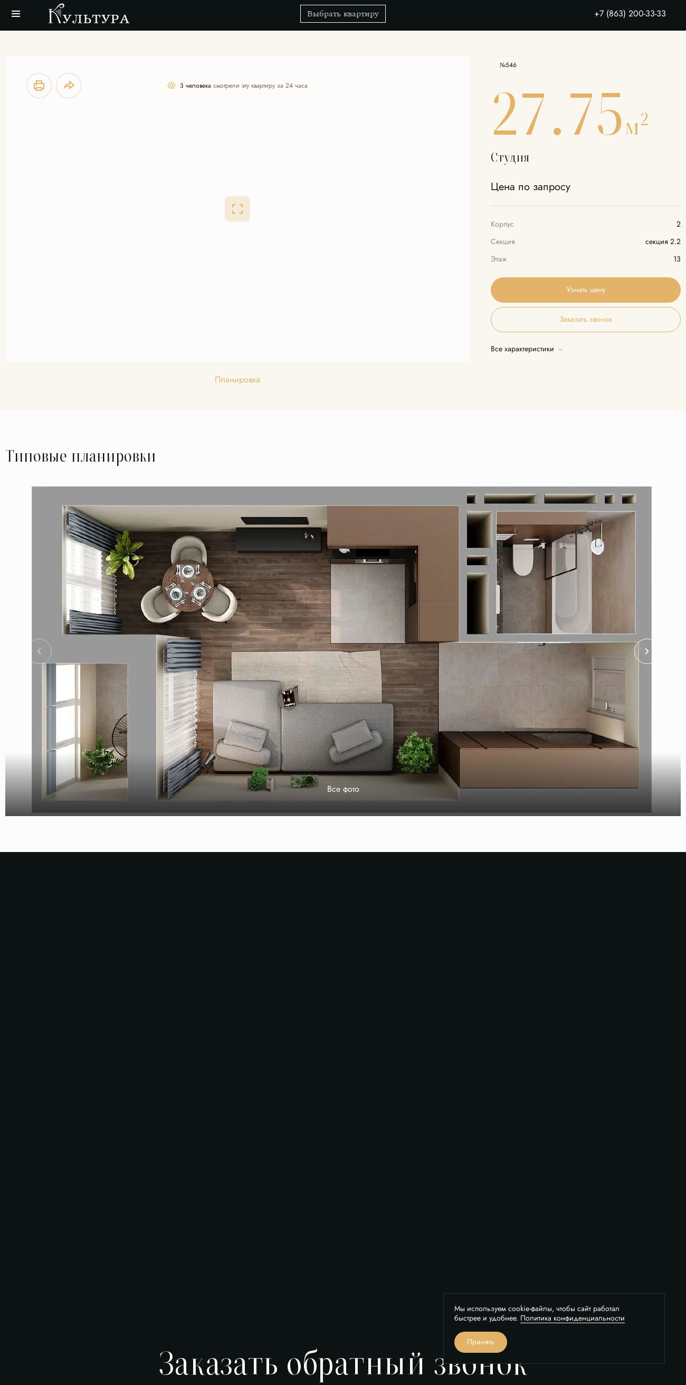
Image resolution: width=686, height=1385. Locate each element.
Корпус (502, 224)
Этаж (499, 259)
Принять (480, 1342)
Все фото (343, 789)
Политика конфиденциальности (572, 1318)
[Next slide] (647, 651)
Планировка (237, 380)
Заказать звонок (585, 319)
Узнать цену (586, 290)
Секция (503, 242)
